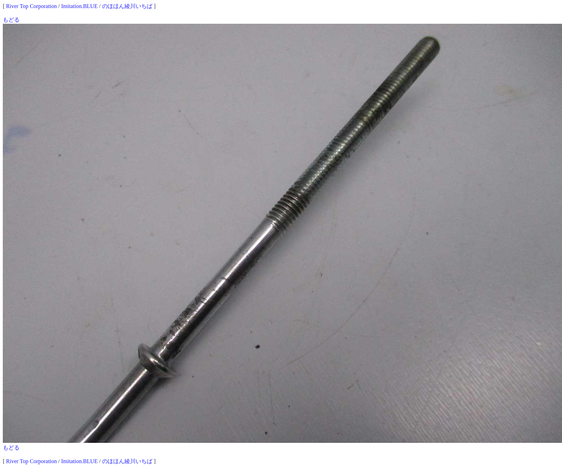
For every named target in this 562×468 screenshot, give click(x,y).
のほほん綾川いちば (127, 6)
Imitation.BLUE (79, 6)
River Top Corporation (31, 6)
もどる (11, 20)
